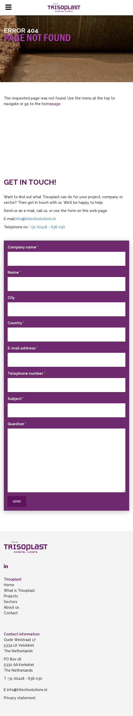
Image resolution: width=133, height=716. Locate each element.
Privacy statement (20, 698)
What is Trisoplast (19, 590)
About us (11, 607)
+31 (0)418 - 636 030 (47, 227)
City (11, 298)
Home (9, 585)
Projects (11, 596)
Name (14, 272)
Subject (16, 399)
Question (17, 424)
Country (16, 323)
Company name (23, 247)
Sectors (10, 602)
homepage (51, 104)
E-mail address (22, 348)
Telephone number (26, 373)
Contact (11, 613)
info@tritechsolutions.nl (36, 219)
